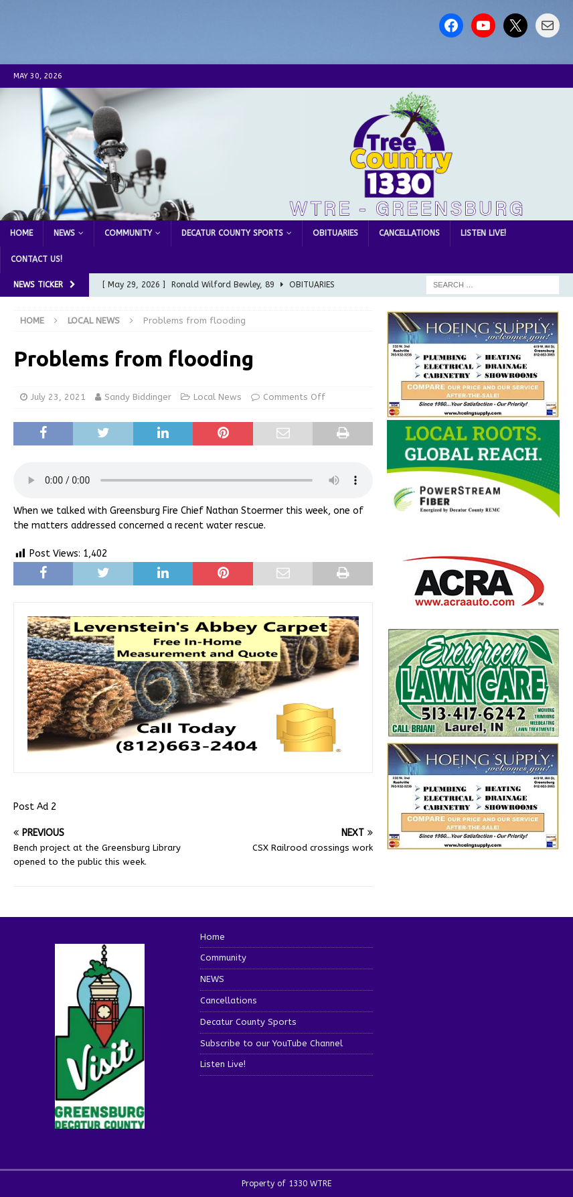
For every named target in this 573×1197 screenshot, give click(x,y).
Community (128, 233)
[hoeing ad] (473, 411)
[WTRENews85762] (473, 842)
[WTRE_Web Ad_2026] (473, 511)
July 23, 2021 (58, 397)
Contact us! (36, 259)
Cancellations (409, 233)
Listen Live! (483, 233)
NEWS (64, 233)
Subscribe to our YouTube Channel (271, 1043)
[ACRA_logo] (473, 600)
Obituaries (335, 233)
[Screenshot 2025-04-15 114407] (473, 730)
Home (21, 233)
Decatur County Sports (232, 233)
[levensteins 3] (193, 751)
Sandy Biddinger (137, 397)
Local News (217, 397)
